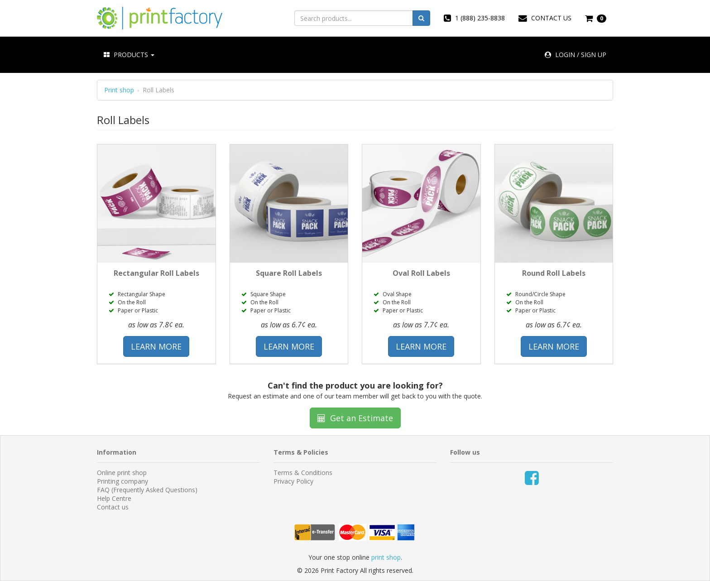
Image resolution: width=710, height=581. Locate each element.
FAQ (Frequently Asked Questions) (147, 489)
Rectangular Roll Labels (156, 273)
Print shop (119, 90)
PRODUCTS (129, 54)
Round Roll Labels (553, 273)
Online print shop (122, 472)
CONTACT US (544, 18)
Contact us (113, 507)
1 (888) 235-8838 (474, 18)
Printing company (122, 481)
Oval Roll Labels (421, 273)
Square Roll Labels (289, 273)
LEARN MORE (156, 346)
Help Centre (114, 498)
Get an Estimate (355, 418)
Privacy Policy (293, 481)
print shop (386, 557)
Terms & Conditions (302, 472)
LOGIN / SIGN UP (575, 54)
